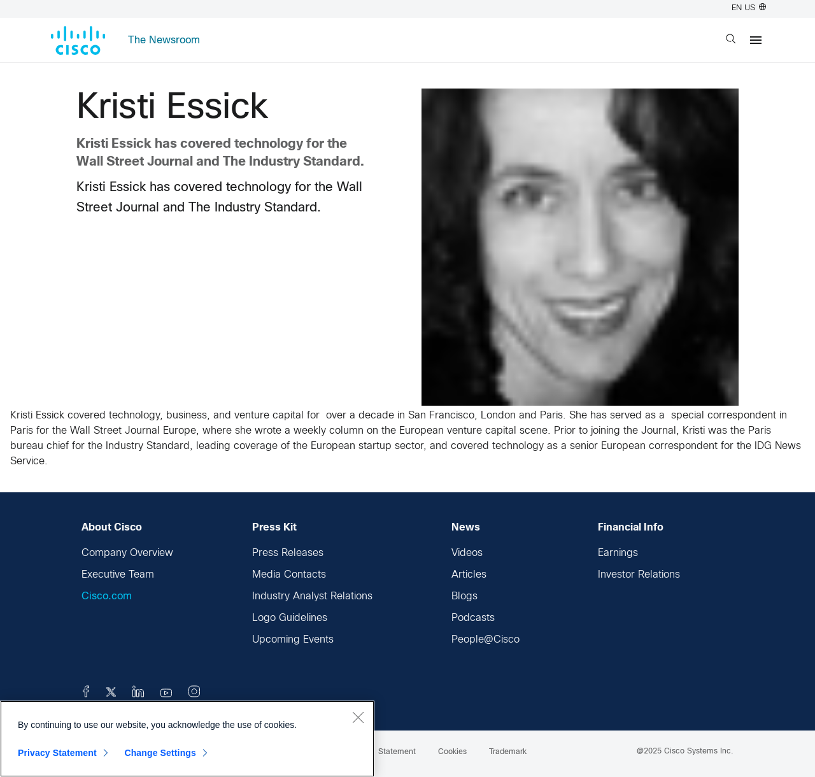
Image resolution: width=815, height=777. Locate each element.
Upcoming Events (293, 640)
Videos (467, 553)
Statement (397, 752)
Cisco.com (107, 596)
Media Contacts (289, 575)
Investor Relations (639, 575)
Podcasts (473, 618)
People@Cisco (485, 640)
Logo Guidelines (289, 618)
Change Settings (160, 753)
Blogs (464, 596)
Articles (468, 575)
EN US (749, 8)
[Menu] (755, 40)
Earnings (618, 553)
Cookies (452, 752)
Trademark (508, 752)
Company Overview (127, 553)
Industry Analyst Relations (312, 596)
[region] (187, 739)
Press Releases (287, 553)
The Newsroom (164, 40)
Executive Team (118, 575)
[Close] (357, 717)
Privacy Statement (57, 753)
